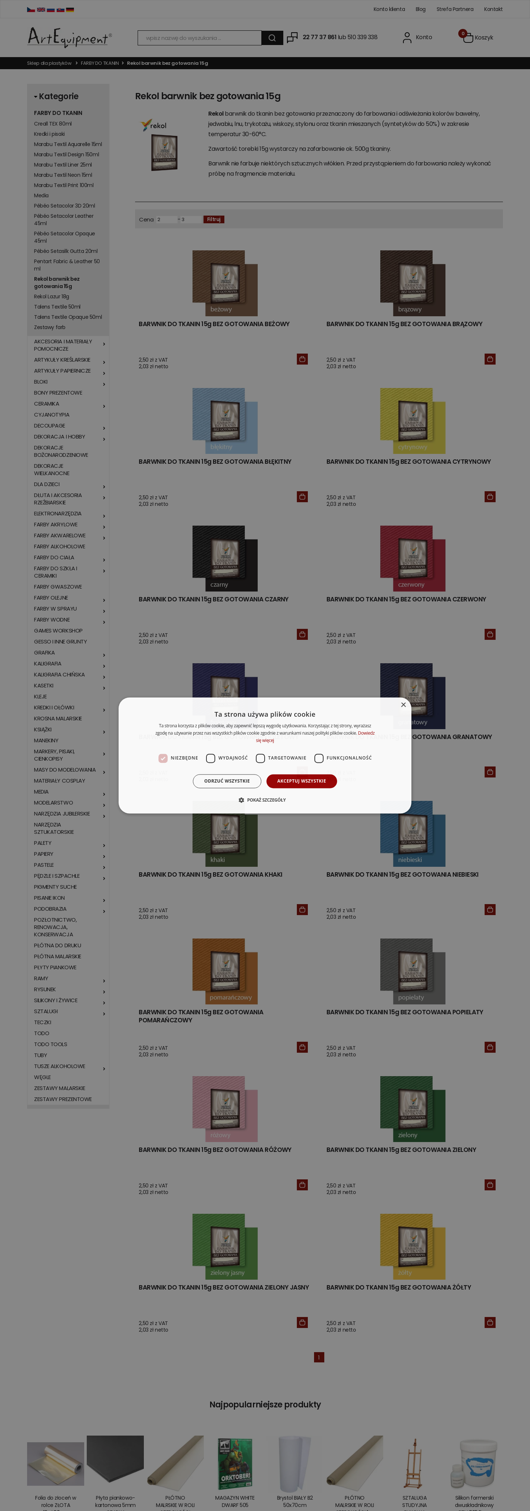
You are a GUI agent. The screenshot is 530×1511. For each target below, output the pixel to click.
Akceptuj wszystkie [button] (301, 781)
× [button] (403, 705)
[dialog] (265, 755)
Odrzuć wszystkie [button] (227, 781)
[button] (264, 800)
